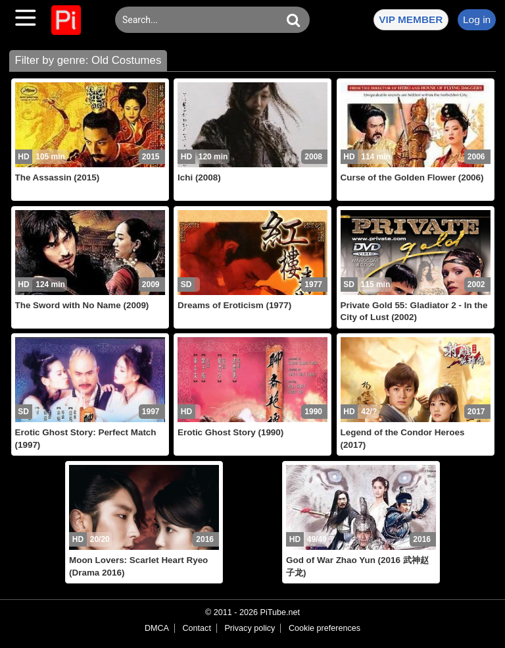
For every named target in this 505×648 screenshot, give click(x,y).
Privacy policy (249, 628)
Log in (477, 19)
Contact (196, 628)
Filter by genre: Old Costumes (87, 60)
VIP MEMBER (411, 19)
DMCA (157, 628)
